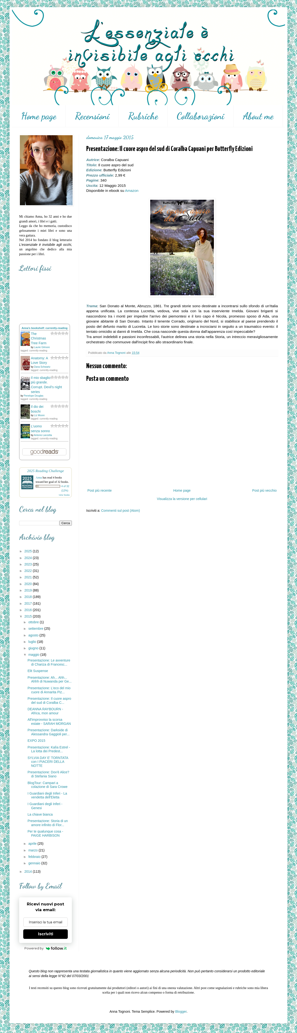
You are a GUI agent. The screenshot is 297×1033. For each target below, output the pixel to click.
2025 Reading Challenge (45, 471)
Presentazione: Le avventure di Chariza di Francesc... (49, 662)
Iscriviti (45, 934)
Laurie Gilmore (42, 347)
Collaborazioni (200, 116)
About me (258, 116)
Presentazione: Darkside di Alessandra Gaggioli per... (48, 732)
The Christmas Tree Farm (38, 338)
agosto (33, 635)
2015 (28, 616)
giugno (33, 648)
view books (64, 495)
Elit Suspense (38, 671)
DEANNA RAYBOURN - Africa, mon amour (45, 711)
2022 (28, 571)
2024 (28, 558)
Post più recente (99, 490)
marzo (33, 850)
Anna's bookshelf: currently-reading (45, 328)
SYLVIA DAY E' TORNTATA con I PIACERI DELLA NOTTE (48, 762)
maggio (34, 654)
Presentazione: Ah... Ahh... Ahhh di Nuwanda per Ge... (50, 679)
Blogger (180, 1011)
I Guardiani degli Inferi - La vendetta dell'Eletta (47, 795)
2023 (28, 564)
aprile (32, 843)
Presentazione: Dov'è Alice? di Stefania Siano (48, 774)
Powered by (45, 948)
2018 (28, 597)
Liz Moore (39, 415)
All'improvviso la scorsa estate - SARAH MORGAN (49, 722)
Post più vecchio (264, 490)
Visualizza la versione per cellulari (182, 499)
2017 (28, 603)
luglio (32, 642)
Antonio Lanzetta (43, 435)
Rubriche (143, 116)
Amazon (131, 190)
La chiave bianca (40, 814)
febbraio (34, 857)
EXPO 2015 (36, 740)
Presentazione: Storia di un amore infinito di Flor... (48, 823)
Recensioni (92, 116)
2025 (28, 551)
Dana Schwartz (42, 367)
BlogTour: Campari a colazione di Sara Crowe (48, 785)
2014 (28, 871)
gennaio (34, 863)
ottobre (34, 622)
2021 (28, 577)
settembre (36, 628)
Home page (38, 116)
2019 (28, 590)
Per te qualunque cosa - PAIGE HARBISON (45, 833)
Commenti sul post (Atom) (120, 510)
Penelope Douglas (33, 395)
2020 (28, 584)
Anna (39, 477)
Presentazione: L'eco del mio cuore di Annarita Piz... (49, 690)
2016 (28, 610)
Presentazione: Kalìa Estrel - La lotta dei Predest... (49, 749)
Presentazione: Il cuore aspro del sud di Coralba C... (49, 701)
